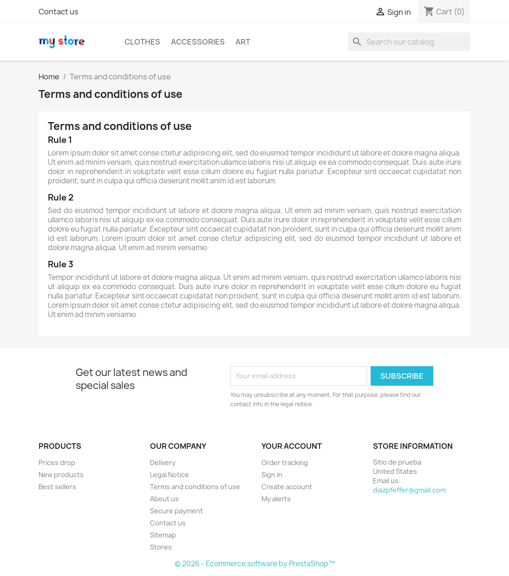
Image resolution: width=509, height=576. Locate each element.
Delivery (163, 462)
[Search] (409, 41)
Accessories (198, 42)
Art (242, 42)
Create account (286, 486)
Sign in (271, 474)
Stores (161, 547)
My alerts (276, 498)
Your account (291, 446)
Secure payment (176, 510)
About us (164, 498)
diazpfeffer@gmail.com (409, 489)
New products (61, 474)
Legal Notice (169, 474)
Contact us (58, 11)
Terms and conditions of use (195, 486)
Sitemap (163, 535)
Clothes (142, 42)
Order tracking (284, 462)
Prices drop (57, 462)
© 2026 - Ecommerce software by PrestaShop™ (255, 564)
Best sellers (57, 486)
